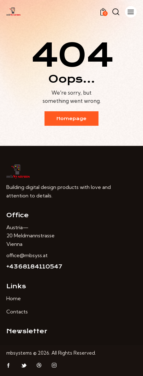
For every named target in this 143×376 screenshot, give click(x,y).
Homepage (71, 118)
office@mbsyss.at (27, 255)
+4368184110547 (34, 266)
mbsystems (19, 353)
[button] (131, 12)
